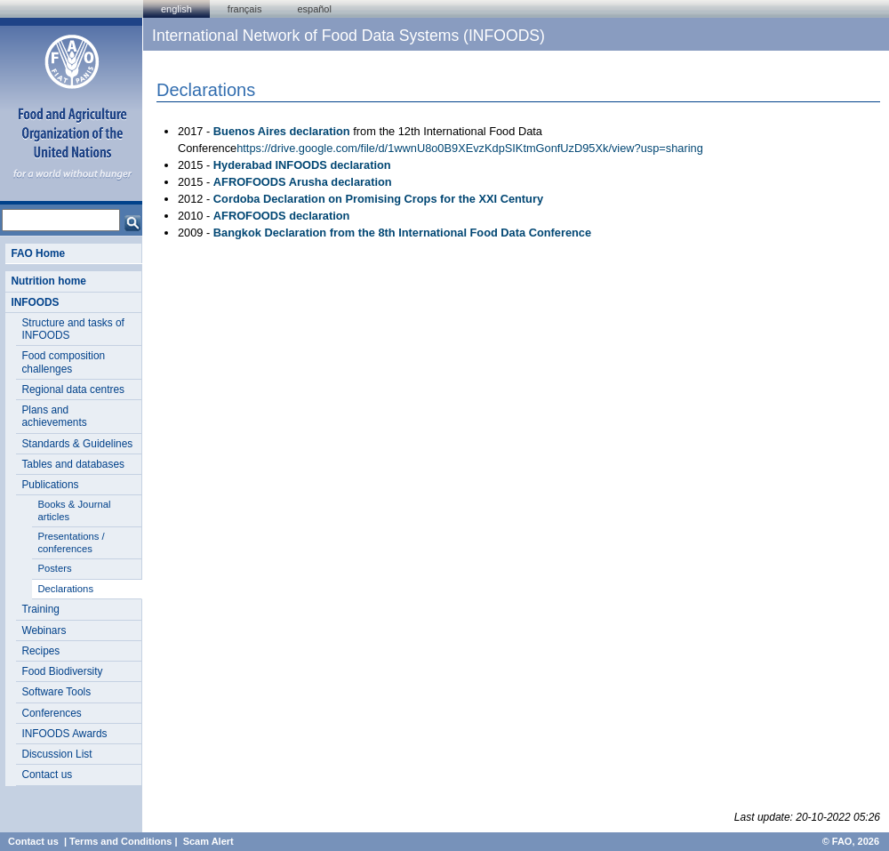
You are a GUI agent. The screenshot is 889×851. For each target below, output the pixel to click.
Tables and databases (72, 464)
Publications (49, 484)
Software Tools (56, 692)
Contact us (46, 774)
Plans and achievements (53, 416)
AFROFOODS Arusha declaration (302, 182)
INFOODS (35, 302)
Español (314, 9)
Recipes (40, 651)
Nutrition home (48, 281)
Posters (54, 568)
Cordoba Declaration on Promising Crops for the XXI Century (378, 198)
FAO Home (38, 253)
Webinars (43, 630)
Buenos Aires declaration (281, 131)
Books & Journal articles (73, 510)
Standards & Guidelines (76, 444)
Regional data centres (72, 389)
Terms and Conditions (120, 841)
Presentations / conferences (70, 542)
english (176, 9)
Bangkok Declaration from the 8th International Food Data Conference (402, 232)
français (245, 9)
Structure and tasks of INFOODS (72, 329)
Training (40, 609)
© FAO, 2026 (850, 841)
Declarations (65, 588)
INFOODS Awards (64, 733)
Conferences (51, 713)
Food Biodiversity (61, 671)
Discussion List (56, 754)
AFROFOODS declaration (281, 215)
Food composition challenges (63, 361)
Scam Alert (208, 841)
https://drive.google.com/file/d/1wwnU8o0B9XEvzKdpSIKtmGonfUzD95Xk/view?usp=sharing (469, 148)
